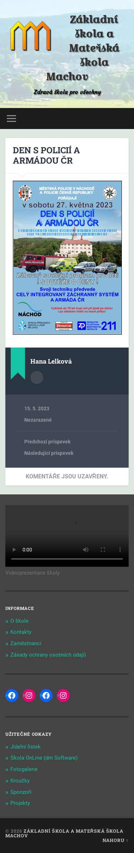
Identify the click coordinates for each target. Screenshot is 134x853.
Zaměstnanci (25, 643)
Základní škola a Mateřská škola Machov (82, 48)
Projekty (20, 803)
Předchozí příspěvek (47, 442)
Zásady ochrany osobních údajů (48, 655)
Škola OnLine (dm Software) (44, 758)
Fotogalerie (24, 769)
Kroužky (20, 780)
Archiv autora (36, 377)
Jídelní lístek (25, 747)
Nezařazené (38, 420)
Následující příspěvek (48, 453)
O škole (19, 621)
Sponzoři (20, 792)
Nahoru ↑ (116, 840)
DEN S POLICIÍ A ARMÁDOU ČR (46, 155)
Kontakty (20, 632)
